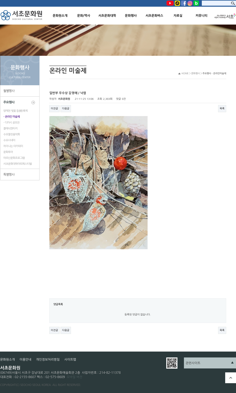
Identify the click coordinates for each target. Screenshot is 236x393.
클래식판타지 (10, 128)
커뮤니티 (201, 15)
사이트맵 (70, 359)
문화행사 (131, 15)
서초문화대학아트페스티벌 (17, 163)
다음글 (65, 108)
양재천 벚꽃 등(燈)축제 (15, 110)
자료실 (178, 15)
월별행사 (8, 90)
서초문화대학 (107, 15)
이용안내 (25, 359)
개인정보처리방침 (48, 359)
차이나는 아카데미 (13, 146)
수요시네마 (9, 140)
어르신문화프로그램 (14, 158)
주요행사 (8, 102)
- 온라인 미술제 (11, 116)
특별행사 (8, 174)
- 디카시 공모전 (11, 122)
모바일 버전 (74, 376)
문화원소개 (60, 15)
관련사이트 (193, 363)
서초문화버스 (154, 15)
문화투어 (8, 152)
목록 (222, 108)
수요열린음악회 (11, 134)
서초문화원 (22, 16)
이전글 (54, 108)
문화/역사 (83, 15)
